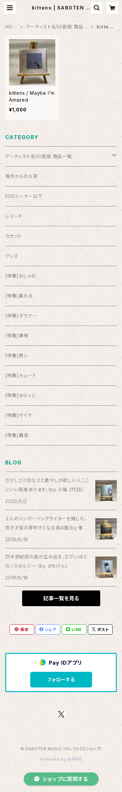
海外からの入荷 (21, 176)
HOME (11, 27)
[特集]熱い (16, 355)
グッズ (11, 256)
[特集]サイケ (18, 415)
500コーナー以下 (24, 196)
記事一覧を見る (61, 598)
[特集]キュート (20, 375)
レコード (13, 216)
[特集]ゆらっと (20, 395)
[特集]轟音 (17, 435)
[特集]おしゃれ (20, 276)
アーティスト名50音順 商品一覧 (57, 27)
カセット (13, 236)
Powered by (61, 759)
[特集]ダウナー (21, 315)
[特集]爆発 (17, 335)
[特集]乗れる (19, 296)
